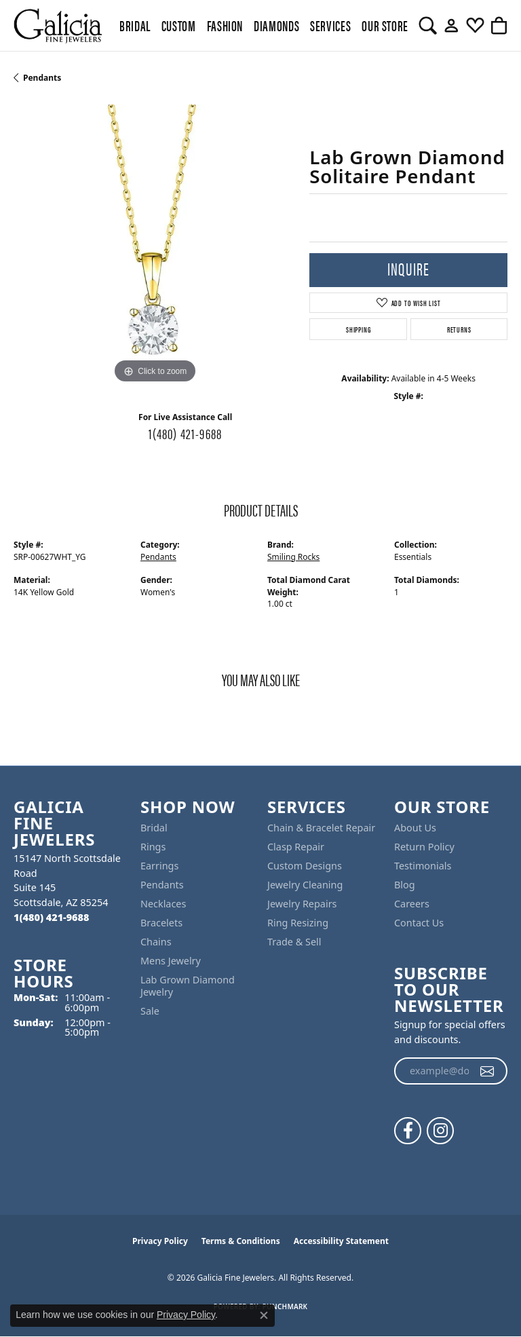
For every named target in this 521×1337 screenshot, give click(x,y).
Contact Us (419, 922)
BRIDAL (135, 25)
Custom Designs (304, 865)
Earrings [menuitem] (159, 865)
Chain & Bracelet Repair (321, 827)
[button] (427, 25)
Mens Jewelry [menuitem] (170, 960)
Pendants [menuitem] (162, 884)
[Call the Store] (51, 917)
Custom (178, 25)
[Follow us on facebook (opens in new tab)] (407, 1130)
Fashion (225, 25)
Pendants (42, 77)
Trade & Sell (294, 941)
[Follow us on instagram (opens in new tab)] (440, 1130)
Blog (404, 884)
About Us (415, 827)
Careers (411, 903)
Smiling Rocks (293, 557)
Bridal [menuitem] (154, 827)
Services (330, 25)
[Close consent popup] (264, 1315)
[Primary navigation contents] (260, 25)
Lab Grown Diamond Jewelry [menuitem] (187, 985)
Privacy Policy (160, 1241)
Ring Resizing (297, 922)
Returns (459, 329)
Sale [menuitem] (149, 1010)
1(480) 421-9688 (185, 433)
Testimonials (422, 865)
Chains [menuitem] (156, 941)
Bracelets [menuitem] (161, 922)
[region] (155, 246)
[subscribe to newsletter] (487, 1071)
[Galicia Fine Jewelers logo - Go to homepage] (58, 25)
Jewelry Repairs (301, 903)
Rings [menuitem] (153, 846)
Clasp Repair (295, 846)
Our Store (385, 25)
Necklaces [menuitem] (163, 903)
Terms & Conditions (240, 1241)
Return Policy (424, 846)
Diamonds (276, 25)
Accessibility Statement (341, 1241)
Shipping (358, 329)
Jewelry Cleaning (305, 884)
